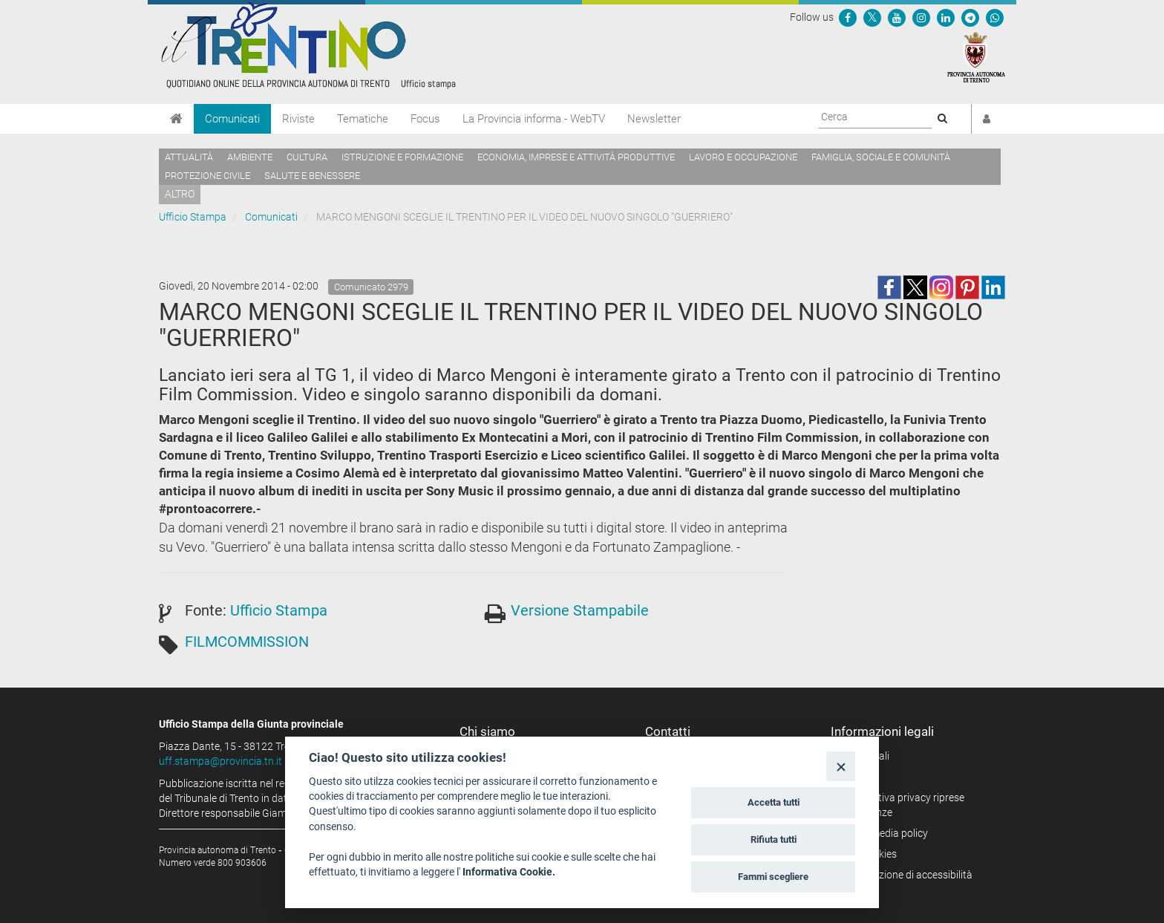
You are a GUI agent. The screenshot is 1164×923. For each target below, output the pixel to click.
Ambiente (249, 157)
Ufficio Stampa (192, 217)
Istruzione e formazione (402, 157)
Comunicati (232, 118)
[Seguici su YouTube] (896, 17)
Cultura (307, 157)
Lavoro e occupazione (743, 157)
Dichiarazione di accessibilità (906, 875)
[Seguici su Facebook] (847, 17)
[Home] (176, 119)
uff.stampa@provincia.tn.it (220, 761)
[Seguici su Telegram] (970, 17)
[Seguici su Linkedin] (945, 17)
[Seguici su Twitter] (872, 17)
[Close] (840, 765)
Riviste (298, 118)
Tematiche (362, 118)
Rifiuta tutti (774, 839)
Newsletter (654, 118)
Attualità (189, 157)
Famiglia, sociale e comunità (880, 157)
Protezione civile (207, 175)
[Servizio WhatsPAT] (994, 17)
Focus (425, 118)
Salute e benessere (312, 175)
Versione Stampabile (580, 610)
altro (179, 194)
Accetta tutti (774, 802)
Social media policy (884, 833)
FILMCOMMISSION (247, 641)
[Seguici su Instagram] (921, 17)
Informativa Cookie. (508, 872)
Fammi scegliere (773, 876)
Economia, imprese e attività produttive (576, 157)
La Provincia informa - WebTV (533, 118)
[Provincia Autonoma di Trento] (976, 56)
